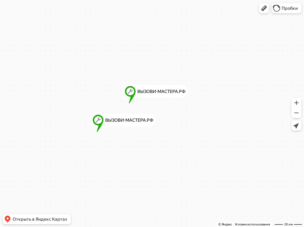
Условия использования (252, 224)
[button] (264, 8)
